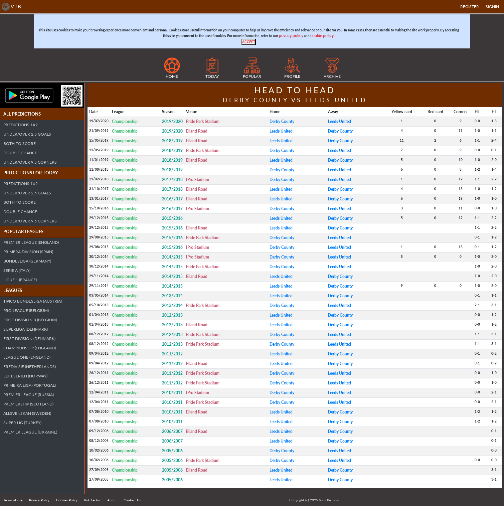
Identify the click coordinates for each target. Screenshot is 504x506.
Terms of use (12, 500)
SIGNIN (492, 6)
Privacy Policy (39, 500)
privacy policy (291, 35)
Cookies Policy (66, 500)
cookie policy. (322, 35)
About (112, 500)
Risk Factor (92, 500)
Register (469, 6)
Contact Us (132, 500)
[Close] (248, 42)
